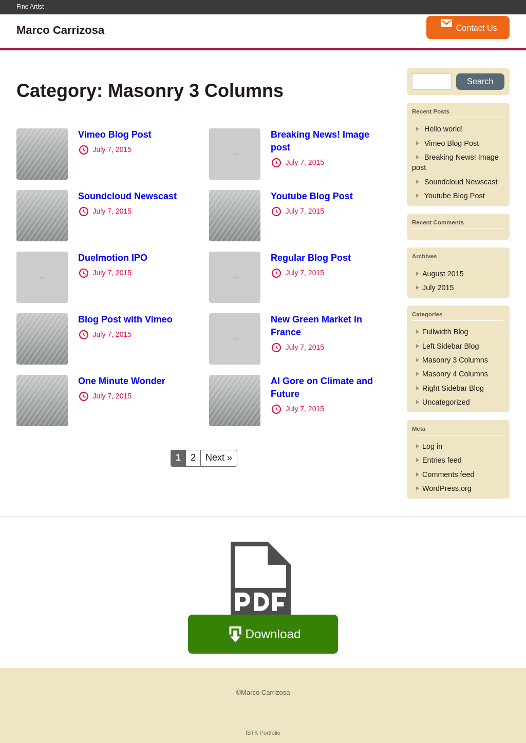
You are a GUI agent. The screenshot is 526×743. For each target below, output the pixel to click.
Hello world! (443, 129)
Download (263, 635)
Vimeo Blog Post (115, 134)
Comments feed (448, 474)
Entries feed (442, 460)
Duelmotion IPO (112, 258)
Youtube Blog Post (312, 196)
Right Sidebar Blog (453, 388)
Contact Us (468, 24)
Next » (218, 457)
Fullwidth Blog (445, 332)
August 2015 (443, 274)
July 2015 (438, 287)
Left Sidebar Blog (450, 346)
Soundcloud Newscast (127, 196)
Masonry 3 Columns (455, 360)
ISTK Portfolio (263, 733)
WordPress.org (447, 488)
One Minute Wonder (121, 381)
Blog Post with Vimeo (125, 319)
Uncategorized (446, 402)
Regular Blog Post (311, 258)
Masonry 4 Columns (455, 374)
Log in (432, 446)
